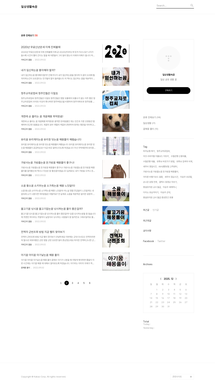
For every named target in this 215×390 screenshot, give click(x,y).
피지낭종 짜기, (149, 151)
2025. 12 (168, 278)
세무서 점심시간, (172, 177)
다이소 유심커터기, (151, 192)
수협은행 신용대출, (179, 156)
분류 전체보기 (152, 117)
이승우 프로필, (186, 177)
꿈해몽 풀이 (25, 268)
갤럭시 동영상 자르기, (168, 182)
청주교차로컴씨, (163, 151)
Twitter (161, 241)
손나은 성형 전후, (150, 182)
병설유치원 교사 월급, (152, 187)
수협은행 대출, (149, 161)
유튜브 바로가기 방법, (166, 161)
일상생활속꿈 (29, 6)
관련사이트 (177, 376)
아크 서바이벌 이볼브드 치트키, (156, 156)
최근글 (146, 210)
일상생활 (149, 123)
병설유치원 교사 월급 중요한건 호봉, (158, 197)
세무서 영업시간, (150, 166)
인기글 (156, 210)
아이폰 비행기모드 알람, (153, 177)
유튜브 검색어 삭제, (184, 161)
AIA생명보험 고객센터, (168, 166)
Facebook (148, 241)
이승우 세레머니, (170, 187)
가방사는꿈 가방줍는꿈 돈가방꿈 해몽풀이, (161, 171)
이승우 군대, (165, 192)
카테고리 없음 (26, 60)
